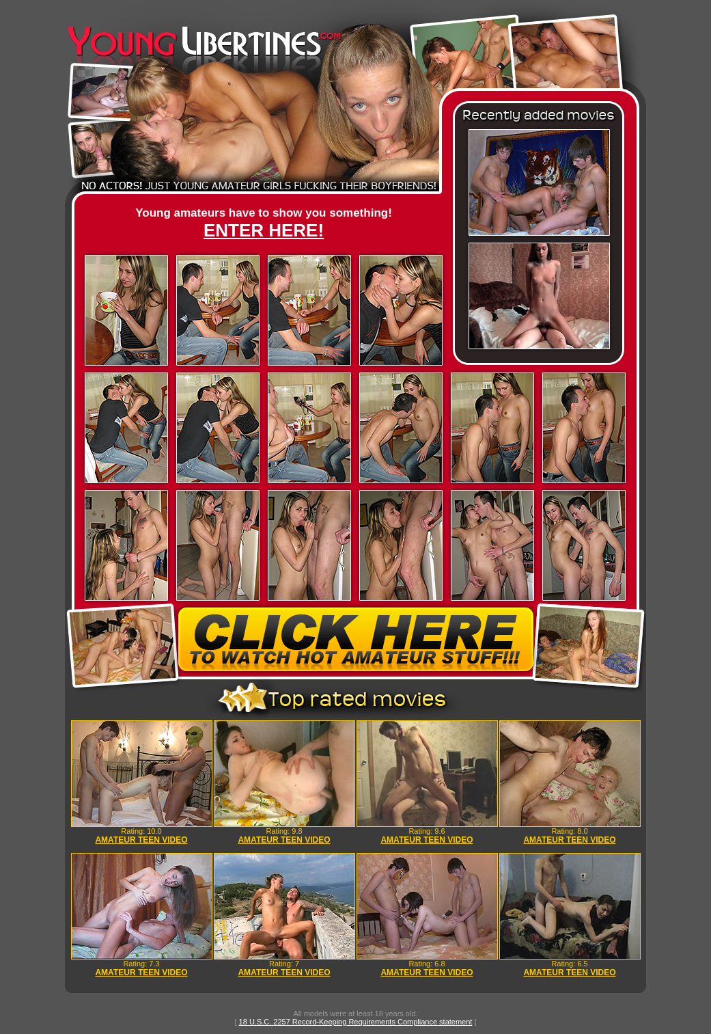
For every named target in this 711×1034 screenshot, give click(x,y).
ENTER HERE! (264, 230)
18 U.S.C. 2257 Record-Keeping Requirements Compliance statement (356, 1022)
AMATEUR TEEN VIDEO (141, 840)
